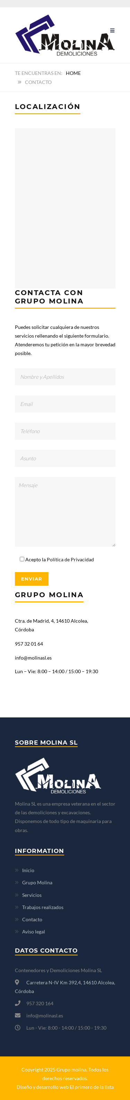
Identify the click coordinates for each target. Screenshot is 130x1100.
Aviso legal (33, 931)
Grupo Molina (37, 882)
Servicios (32, 895)
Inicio (28, 870)
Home (73, 73)
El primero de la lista (92, 1087)
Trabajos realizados (42, 907)
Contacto (32, 919)
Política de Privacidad (70, 559)
